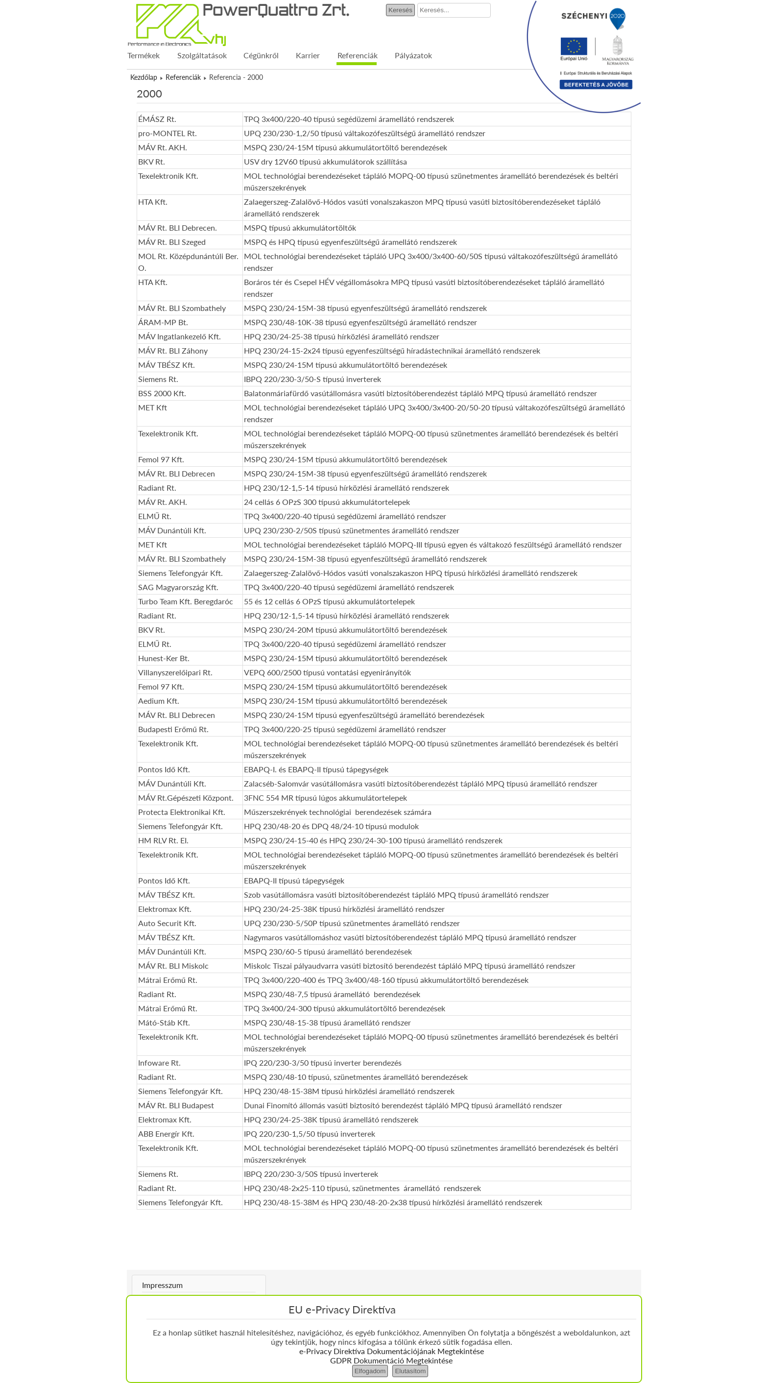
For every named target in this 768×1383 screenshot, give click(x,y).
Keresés (400, 10)
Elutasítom (410, 1371)
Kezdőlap (143, 77)
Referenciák (183, 77)
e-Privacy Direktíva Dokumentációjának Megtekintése (391, 1351)
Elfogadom (370, 1371)
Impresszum (162, 1284)
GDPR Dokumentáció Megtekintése (391, 1360)
